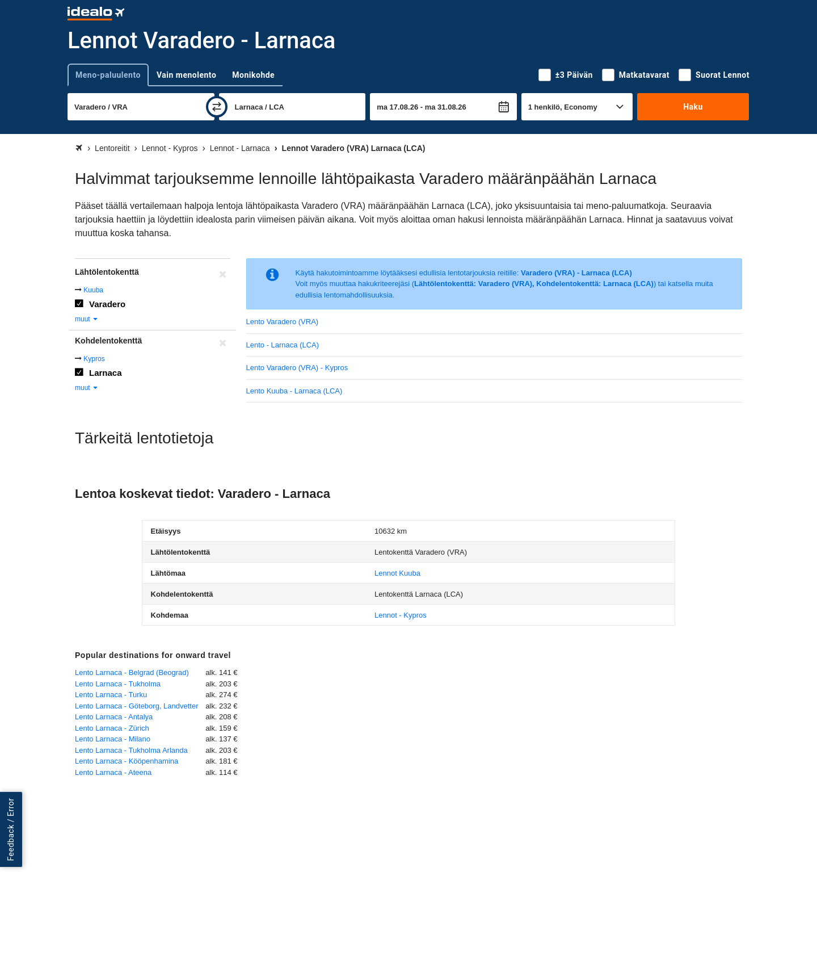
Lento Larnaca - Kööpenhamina (126, 761)
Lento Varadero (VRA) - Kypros (297, 367)
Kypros (93, 359)
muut (87, 319)
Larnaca (105, 373)
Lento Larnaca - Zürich (112, 728)
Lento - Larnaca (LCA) (282, 345)
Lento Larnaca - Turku (111, 694)
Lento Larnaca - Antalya (114, 716)
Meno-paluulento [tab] (108, 74)
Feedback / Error (10, 829)
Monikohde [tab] (253, 74)
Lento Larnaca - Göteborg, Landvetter (137, 706)
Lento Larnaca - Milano (112, 739)
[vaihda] (217, 107)
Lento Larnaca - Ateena (113, 772)
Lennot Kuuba (397, 573)
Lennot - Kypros (400, 615)
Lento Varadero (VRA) (282, 321)
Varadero (107, 304)
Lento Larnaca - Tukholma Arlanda (131, 750)
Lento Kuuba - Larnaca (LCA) (294, 391)
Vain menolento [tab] (186, 74)
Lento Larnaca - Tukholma (118, 684)
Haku (693, 106)
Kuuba (93, 290)
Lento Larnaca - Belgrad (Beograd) (132, 672)
